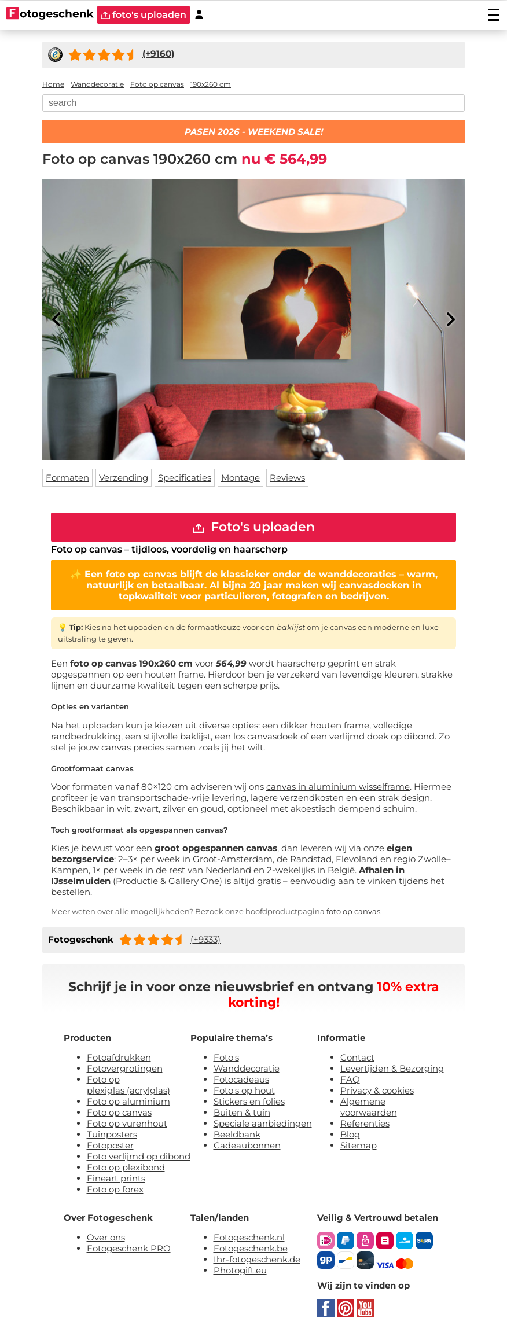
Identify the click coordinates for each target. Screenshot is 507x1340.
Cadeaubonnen (247, 1145)
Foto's (226, 1057)
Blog (350, 1134)
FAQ (350, 1079)
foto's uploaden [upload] (143, 14)
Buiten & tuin (242, 1112)
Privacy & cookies (377, 1090)
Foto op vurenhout (127, 1123)
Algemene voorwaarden (368, 1107)
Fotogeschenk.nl (249, 1237)
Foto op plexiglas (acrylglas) (128, 1085)
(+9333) (205, 939)
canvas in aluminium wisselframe (338, 786)
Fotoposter (110, 1145)
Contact (357, 1057)
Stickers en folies (249, 1101)
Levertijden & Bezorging (392, 1068)
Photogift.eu (240, 1270)
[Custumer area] (199, 14)
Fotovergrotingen (125, 1068)
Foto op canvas (119, 1112)
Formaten (67, 477)
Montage (240, 477)
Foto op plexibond (126, 1167)
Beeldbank (237, 1134)
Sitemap (358, 1145)
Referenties (365, 1123)
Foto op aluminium (128, 1101)
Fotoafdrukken (119, 1057)
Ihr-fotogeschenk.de (257, 1259)
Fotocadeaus (241, 1079)
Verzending (123, 477)
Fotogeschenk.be (251, 1248)
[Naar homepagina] (50, 14)
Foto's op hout (244, 1090)
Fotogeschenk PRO (129, 1248)
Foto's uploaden (254, 527)
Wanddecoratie (247, 1068)
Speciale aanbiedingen (263, 1123)
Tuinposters (112, 1134)
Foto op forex (115, 1189)
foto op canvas (353, 911)
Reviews (287, 477)
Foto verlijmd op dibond (138, 1156)
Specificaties (184, 477)
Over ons (106, 1237)
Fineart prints (116, 1178)
